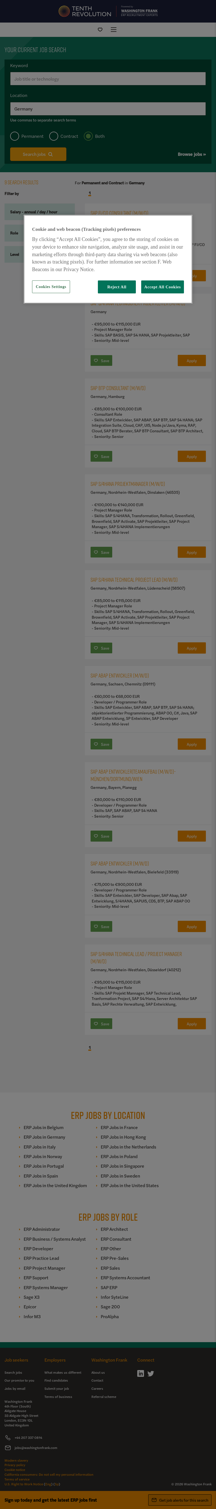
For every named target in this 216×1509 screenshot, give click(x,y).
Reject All (116, 287)
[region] (108, 259)
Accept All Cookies (162, 287)
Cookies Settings (51, 287)
